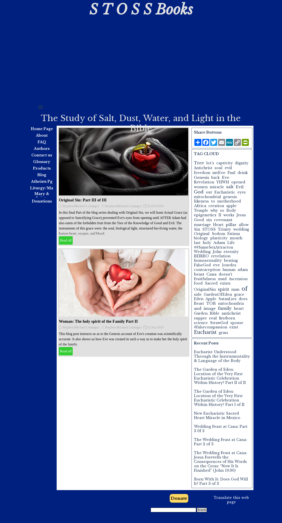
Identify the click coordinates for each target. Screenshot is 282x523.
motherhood (229, 201)
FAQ (42, 142)
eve (216, 265)
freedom (202, 173)
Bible (214, 313)
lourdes (229, 265)
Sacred (211, 283)
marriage (202, 225)
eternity (231, 252)
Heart (218, 225)
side (198, 294)
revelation (220, 256)
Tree (199, 162)
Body (231, 210)
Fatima (233, 234)
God (199, 192)
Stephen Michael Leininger (80, 206)
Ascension (238, 279)
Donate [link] (179, 498)
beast (199, 274)
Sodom (218, 234)
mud (222, 279)
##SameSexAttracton (213, 247)
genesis (230, 197)
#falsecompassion (210, 327)
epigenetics (205, 215)
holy (207, 243)
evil (228, 167)
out (209, 192)
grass (223, 333)
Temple (201, 210)
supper (200, 318)
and (197, 308)
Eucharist (205, 332)
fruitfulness (205, 279)
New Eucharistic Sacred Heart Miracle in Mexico (217, 415)
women (201, 187)
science (201, 323)
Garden (201, 313)
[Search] (173, 510)
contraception (207, 270)
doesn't (225, 274)
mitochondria (231, 303)
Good (199, 220)
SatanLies (228, 299)
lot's (210, 163)
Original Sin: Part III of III (83, 200)
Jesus (241, 215)
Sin (197, 229)
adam (243, 270)
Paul (231, 173)
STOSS (209, 229)
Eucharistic (224, 192)
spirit (223, 289)
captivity (224, 163)
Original (202, 234)
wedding (241, 229)
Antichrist (203, 168)
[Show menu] (40, 107)
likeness (201, 201)
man (235, 289)
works (228, 215)
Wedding (202, 252)
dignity (241, 163)
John (217, 252)
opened (238, 182)
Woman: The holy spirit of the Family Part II (98, 321)
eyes (241, 192)
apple (231, 206)
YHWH (222, 182)
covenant (223, 219)
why (214, 210)
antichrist (231, 313)
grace (239, 294)
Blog (41, 175)
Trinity (224, 229)
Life (231, 243)
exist (233, 327)
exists (225, 283)
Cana (211, 274)
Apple (211, 299)
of (245, 288)
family (225, 308)
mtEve (218, 172)
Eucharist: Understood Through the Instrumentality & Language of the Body (222, 356)
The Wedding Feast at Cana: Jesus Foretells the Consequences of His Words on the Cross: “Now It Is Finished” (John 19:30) (220, 462)
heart (239, 308)
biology (201, 238)
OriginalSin (205, 289)
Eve (225, 177)
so (222, 210)
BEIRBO (201, 256)
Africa (200, 205)
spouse (236, 323)
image (210, 308)
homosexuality (208, 260)
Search (202, 510)
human (228, 270)
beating (231, 260)
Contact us (41, 155)
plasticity (219, 238)
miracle (217, 187)
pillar (231, 224)
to (213, 201)
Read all (66, 240)
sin (209, 220)
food (198, 283)
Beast (199, 303)
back (215, 178)
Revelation (204, 182)
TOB (211, 303)
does (243, 299)
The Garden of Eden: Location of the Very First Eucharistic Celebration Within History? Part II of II (220, 376)
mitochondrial (207, 197)
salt (229, 186)
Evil (240, 186)
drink (243, 173)
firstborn (227, 318)
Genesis (201, 177)
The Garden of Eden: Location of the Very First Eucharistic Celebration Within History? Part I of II (219, 398)
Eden (198, 299)
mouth (236, 238)
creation (216, 206)
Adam (219, 242)
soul (218, 168)
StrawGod (219, 323)
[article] (123, 186)
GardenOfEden (218, 294)
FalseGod (202, 265)
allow (244, 225)
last (197, 243)
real (213, 318)
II (220, 215)
